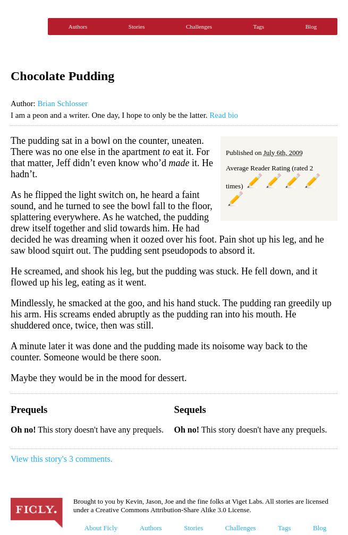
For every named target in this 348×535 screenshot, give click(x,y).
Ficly (27, 26)
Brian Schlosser (62, 103)
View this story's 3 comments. (62, 458)
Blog (311, 26)
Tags (259, 26)
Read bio (223, 115)
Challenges (199, 26)
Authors (78, 26)
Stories (137, 26)
